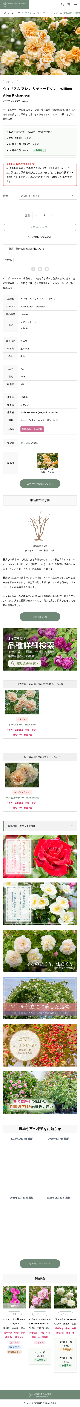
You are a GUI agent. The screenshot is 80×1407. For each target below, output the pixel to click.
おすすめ (8, 260)
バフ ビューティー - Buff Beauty (22, 797)
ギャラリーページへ (40, 1263)
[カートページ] (68, 5)
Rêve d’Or (25, 443)
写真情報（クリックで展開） (23, 826)
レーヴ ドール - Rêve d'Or (22, 724)
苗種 (5, 195)
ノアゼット (10, 82)
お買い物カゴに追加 (40, 227)
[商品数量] (43, 215)
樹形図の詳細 (40, 616)
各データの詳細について (40, 483)
